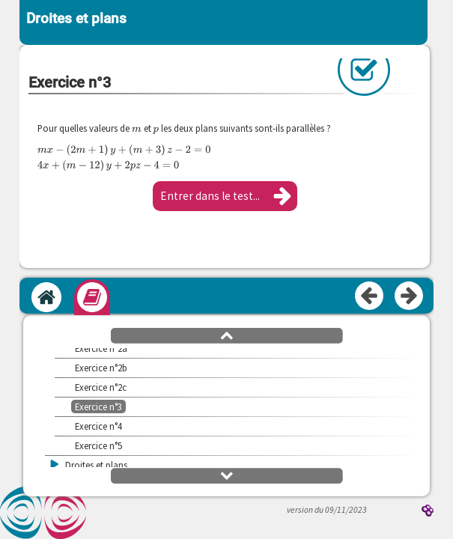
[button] (225, 196)
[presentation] (137, 128)
